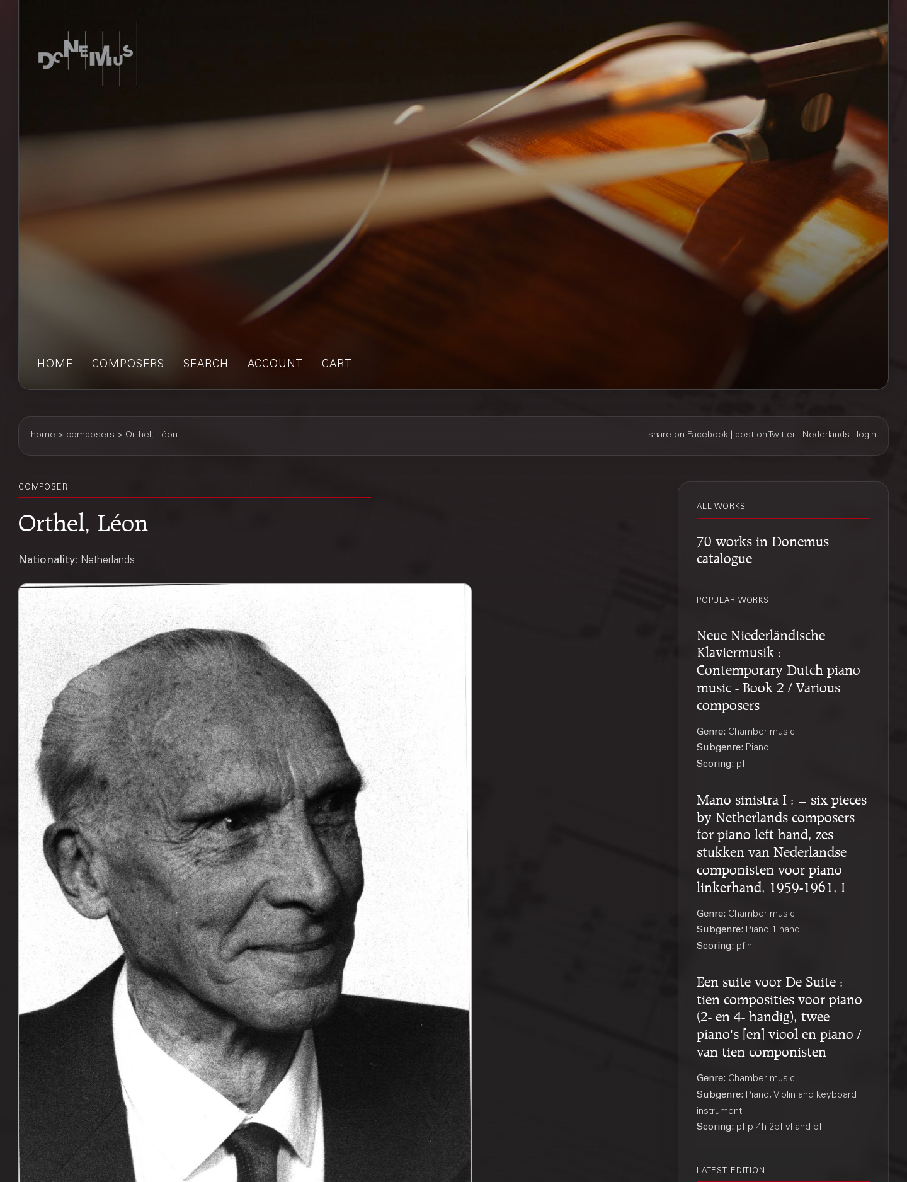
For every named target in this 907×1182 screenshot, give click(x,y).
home (55, 365)
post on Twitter (765, 435)
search (206, 365)
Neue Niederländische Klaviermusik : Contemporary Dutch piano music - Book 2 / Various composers (778, 668)
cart (337, 365)
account (275, 365)
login (866, 435)
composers (128, 365)
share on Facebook (688, 435)
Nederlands (826, 435)
